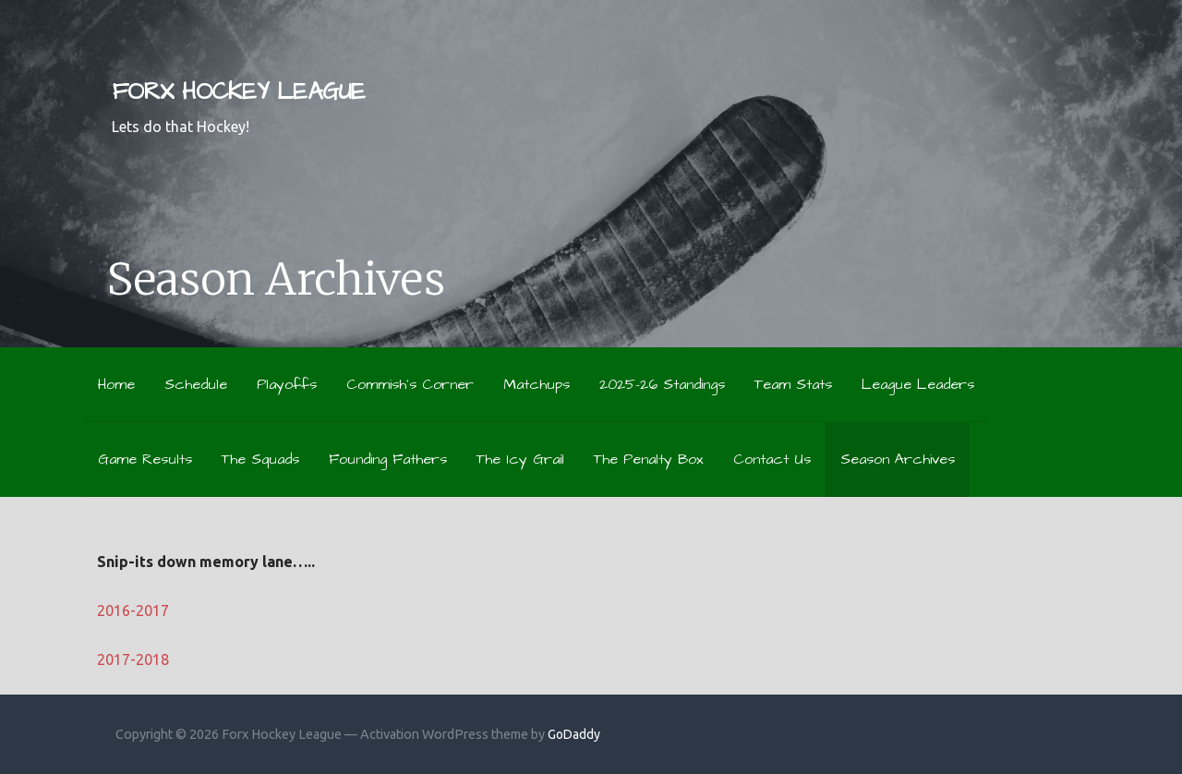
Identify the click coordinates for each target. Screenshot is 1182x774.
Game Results (145, 459)
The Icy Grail (520, 459)
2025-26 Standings (662, 384)
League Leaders (918, 384)
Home (116, 384)
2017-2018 (133, 659)
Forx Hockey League (238, 92)
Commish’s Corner (410, 384)
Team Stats (793, 384)
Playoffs (287, 384)
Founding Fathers (388, 459)
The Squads (260, 459)
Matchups (536, 384)
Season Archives (897, 459)
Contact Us (772, 459)
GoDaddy (574, 734)
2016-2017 (133, 610)
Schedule (195, 384)
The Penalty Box (649, 459)
